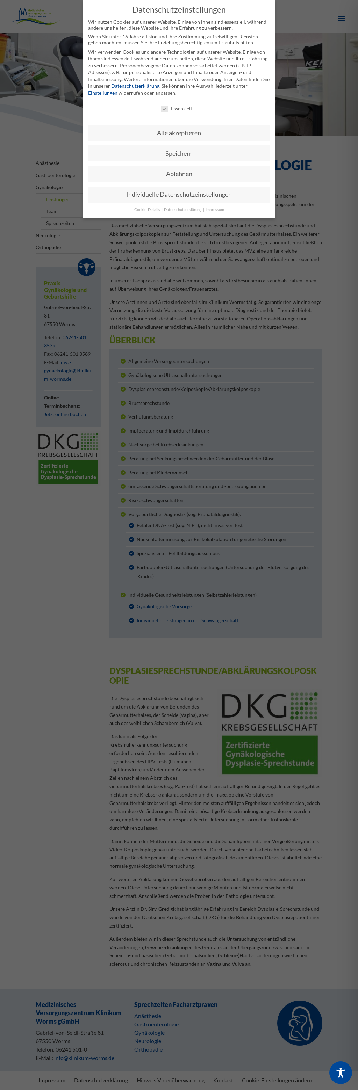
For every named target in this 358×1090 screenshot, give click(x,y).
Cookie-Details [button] (147, 205)
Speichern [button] (179, 149)
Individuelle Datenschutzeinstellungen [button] (179, 190)
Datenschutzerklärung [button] (183, 205)
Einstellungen (102, 88)
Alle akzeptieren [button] (179, 128)
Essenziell (176, 104)
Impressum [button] (215, 205)
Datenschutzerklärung (135, 82)
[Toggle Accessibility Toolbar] (341, 1073)
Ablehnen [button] (179, 169)
